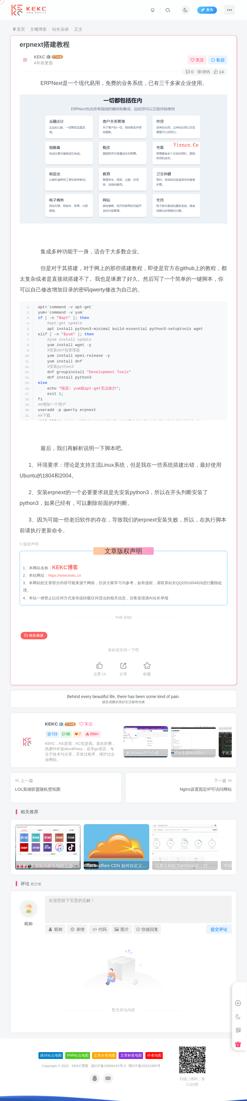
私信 (218, 60)
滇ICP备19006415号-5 (108, 1066)
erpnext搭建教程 (44, 44)
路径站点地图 (51, 1055)
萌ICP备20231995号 (144, 1066)
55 (66, 734)
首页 (19, 29)
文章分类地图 (104, 1055)
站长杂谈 (60, 29)
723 (52, 734)
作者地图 (154, 1055)
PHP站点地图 (78, 1055)
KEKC (39, 57)
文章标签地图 (131, 1055)
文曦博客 (38, 29)
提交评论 (219, 929)
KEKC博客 (80, 1066)
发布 (207, 10)
